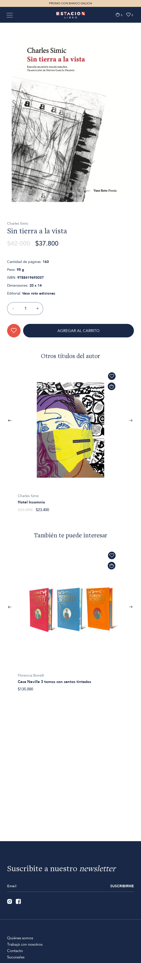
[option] (70, 139)
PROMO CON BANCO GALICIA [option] (70, 3)
